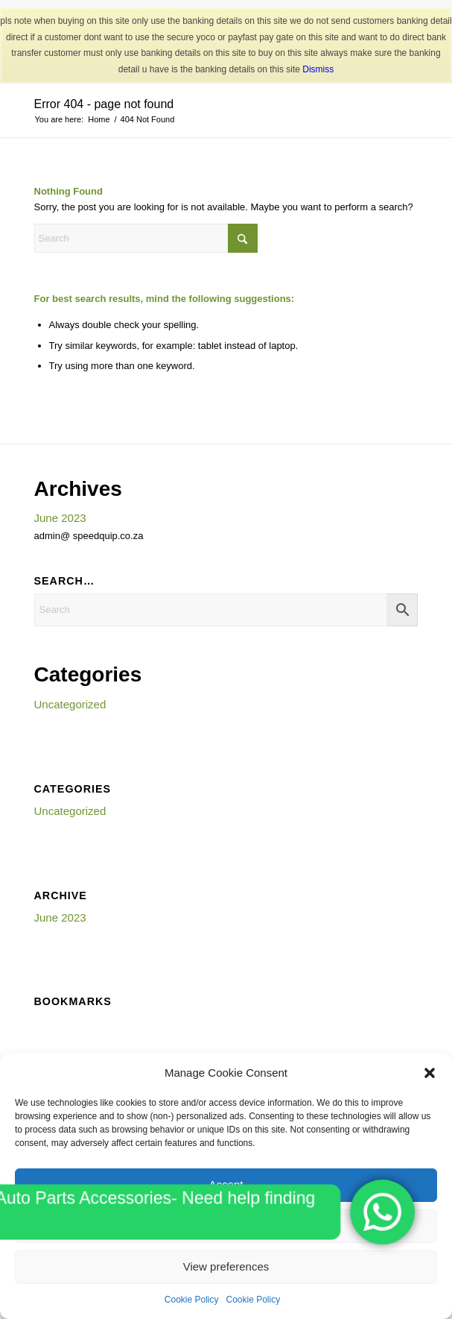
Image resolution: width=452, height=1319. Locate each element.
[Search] (146, 238)
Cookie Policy (192, 1299)
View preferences (226, 1266)
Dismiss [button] (318, 69)
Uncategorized (70, 704)
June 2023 (60, 517)
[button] (429, 1072)
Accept (226, 1184)
